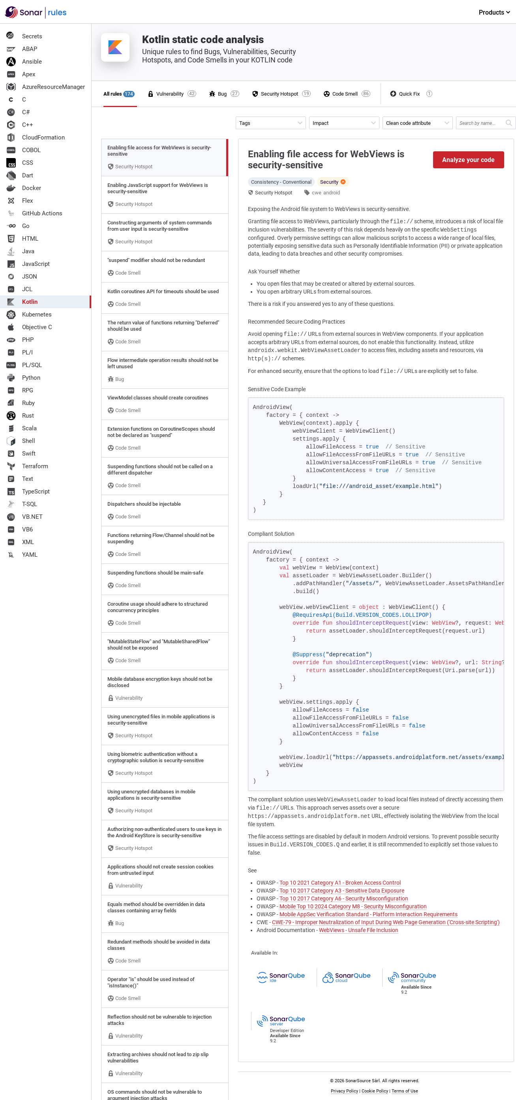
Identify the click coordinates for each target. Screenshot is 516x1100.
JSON (21, 276)
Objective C (29, 327)
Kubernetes (29, 314)
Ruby (20, 403)
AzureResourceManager (45, 87)
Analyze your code (468, 160)
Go (18, 226)
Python (23, 377)
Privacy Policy (344, 1091)
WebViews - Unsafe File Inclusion (358, 930)
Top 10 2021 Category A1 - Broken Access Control (340, 883)
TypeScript (28, 491)
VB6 (19, 529)
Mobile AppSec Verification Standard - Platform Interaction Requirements (369, 914)
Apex (20, 74)
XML (20, 542)
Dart (19, 175)
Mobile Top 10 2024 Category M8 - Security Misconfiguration (353, 906)
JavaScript (28, 264)
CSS (19, 163)
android (331, 193)
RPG (19, 390)
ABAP (21, 49)
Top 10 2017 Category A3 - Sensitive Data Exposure (342, 890)
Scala (21, 428)
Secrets (24, 36)
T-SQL (21, 504)
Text (19, 479)
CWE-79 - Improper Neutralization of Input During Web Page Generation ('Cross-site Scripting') (386, 922)
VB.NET (24, 517)
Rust (20, 415)
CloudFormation (35, 137)
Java (20, 251)
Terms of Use (405, 1091)
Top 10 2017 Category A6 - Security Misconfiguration (344, 898)
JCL (19, 289)
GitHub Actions (34, 213)
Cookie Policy (375, 1091)
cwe (316, 193)
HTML (22, 238)
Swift (21, 453)
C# (18, 112)
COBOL (23, 150)
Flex (19, 200)
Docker (23, 188)
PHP (20, 340)
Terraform (27, 466)
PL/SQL (24, 365)
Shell (20, 441)
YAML (22, 554)
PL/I (19, 352)
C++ (19, 125)
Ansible (24, 61)
